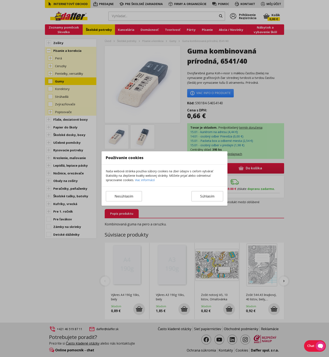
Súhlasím (207, 196)
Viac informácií (145, 180)
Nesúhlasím (124, 196)
